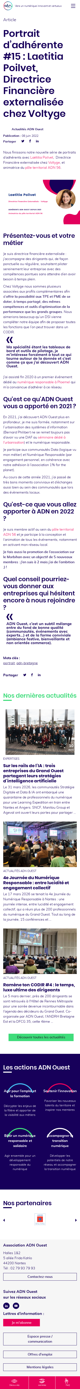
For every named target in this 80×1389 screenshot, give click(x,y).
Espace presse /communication (40, 1339)
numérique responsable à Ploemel (43, 382)
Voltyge (54, 162)
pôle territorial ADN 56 (43, 167)
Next (76, 1220)
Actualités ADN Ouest (27, 129)
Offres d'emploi (40, 1354)
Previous (4, 1220)
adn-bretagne (27, 663)
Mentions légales (40, 1367)
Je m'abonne (22, 1322)
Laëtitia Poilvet (41, 157)
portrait (9, 663)
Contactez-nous (40, 1276)
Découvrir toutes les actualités (41, 1037)
